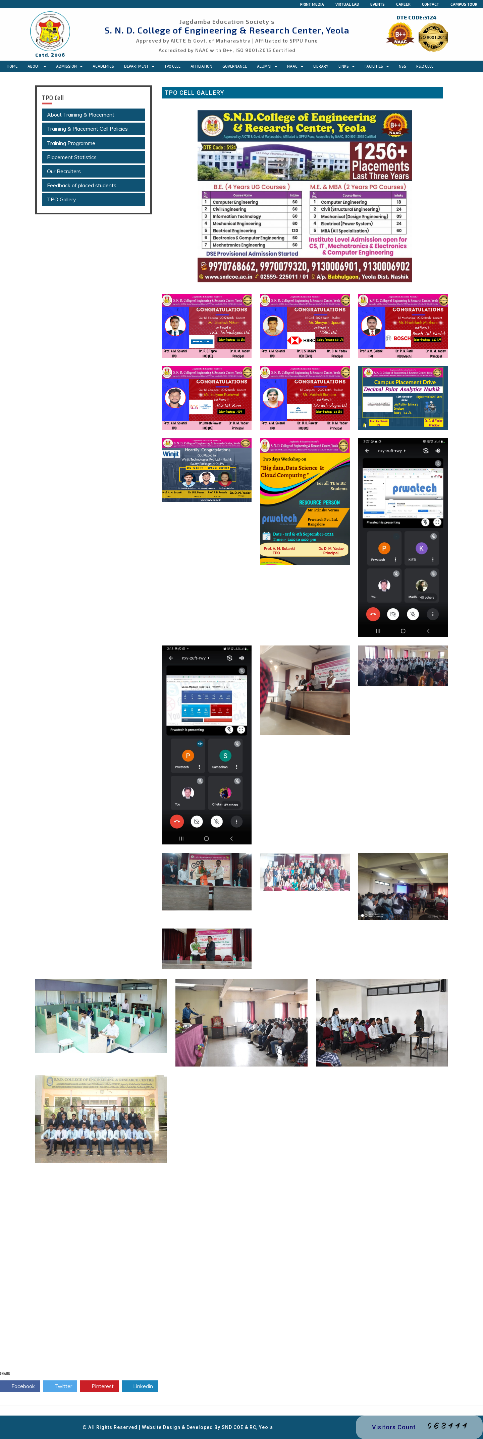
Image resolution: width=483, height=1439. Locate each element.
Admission (69, 66)
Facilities (377, 66)
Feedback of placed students (81, 185)
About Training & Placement (80, 114)
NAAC (295, 66)
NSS (402, 66)
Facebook (20, 1386)
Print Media (312, 4)
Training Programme (71, 143)
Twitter (60, 1386)
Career (403, 4)
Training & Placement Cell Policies (87, 128)
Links (346, 66)
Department (139, 66)
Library (320, 66)
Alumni (267, 66)
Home (12, 66)
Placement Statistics (72, 157)
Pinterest (99, 1386)
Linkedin (140, 1386)
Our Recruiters (64, 171)
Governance (234, 66)
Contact (430, 4)
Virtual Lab (347, 4)
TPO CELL (172, 66)
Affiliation (201, 66)
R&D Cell (424, 66)
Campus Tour (463, 4)
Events (377, 4)
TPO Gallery (61, 199)
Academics (103, 66)
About (37, 66)
